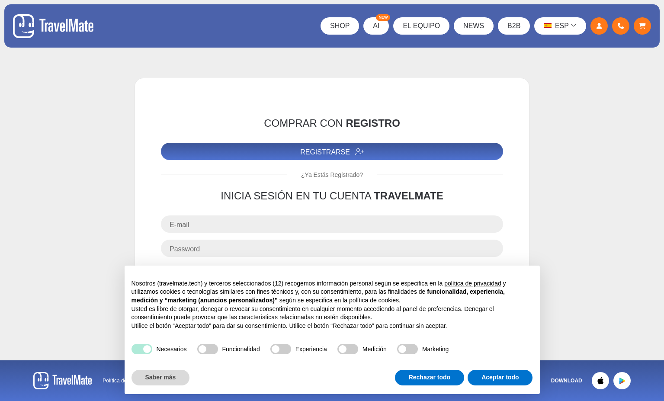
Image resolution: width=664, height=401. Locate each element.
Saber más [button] (160, 377)
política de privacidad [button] (472, 283)
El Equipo (421, 25)
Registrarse (332, 152)
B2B (513, 25)
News (473, 25)
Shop (340, 25)
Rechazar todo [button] (429, 377)
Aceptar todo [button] (500, 377)
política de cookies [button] (374, 300)
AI (381, 23)
